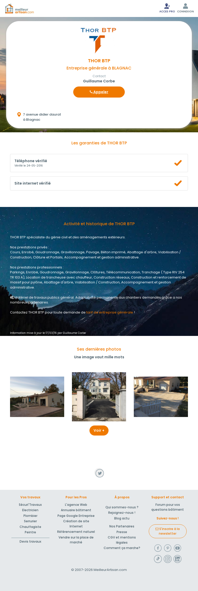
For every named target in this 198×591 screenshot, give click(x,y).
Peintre (30, 532)
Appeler (99, 91)
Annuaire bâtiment (76, 510)
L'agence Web (76, 504)
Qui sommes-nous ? (121, 507)
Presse (122, 532)
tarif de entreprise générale (109, 312)
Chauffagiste (30, 527)
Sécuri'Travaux (30, 504)
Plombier (30, 516)
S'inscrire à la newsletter (167, 531)
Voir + (99, 430)
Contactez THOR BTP (27, 312)
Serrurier (30, 521)
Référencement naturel (76, 531)
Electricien (30, 510)
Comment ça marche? (122, 548)
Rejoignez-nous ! (121, 512)
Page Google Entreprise (76, 516)
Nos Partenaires (121, 526)
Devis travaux (30, 541)
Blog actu (121, 518)
